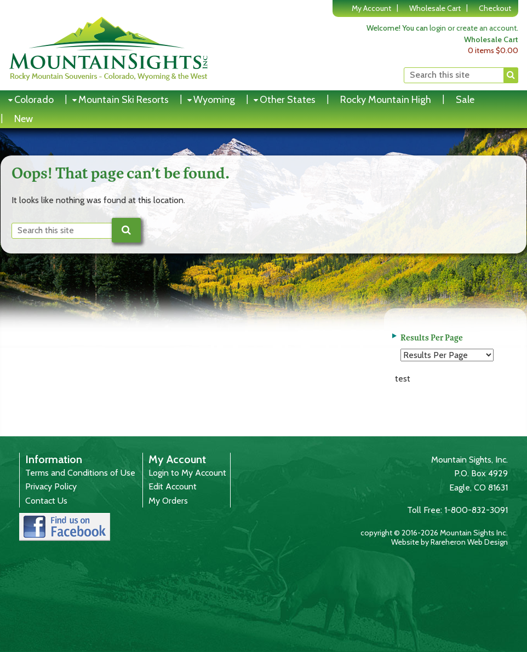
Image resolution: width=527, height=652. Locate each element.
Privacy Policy (51, 486)
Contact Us (46, 500)
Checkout (495, 8)
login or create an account (473, 28)
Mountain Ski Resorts (123, 100)
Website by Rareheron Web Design (449, 542)
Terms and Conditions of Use (80, 473)
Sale (465, 100)
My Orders (168, 500)
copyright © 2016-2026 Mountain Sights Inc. (434, 533)
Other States (288, 100)
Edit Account (172, 486)
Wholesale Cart (435, 8)
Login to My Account (187, 473)
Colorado (34, 100)
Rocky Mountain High (385, 100)
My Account (371, 8)
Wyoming (214, 100)
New (23, 119)
